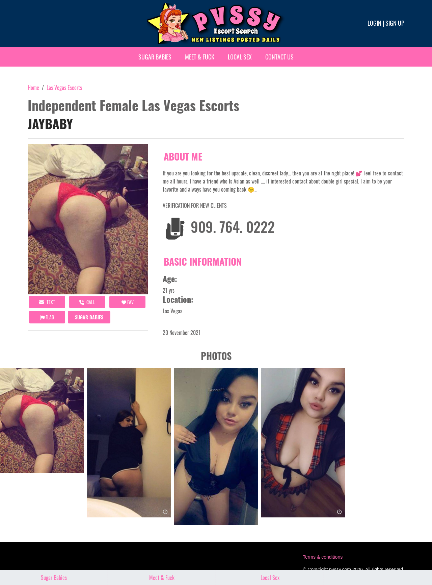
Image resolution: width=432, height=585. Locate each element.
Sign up (394, 23)
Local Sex (240, 56)
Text (47, 302)
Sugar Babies (154, 56)
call (87, 302)
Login (374, 23)
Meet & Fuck (199, 56)
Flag (47, 317)
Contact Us (279, 56)
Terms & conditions (323, 557)
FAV (128, 302)
